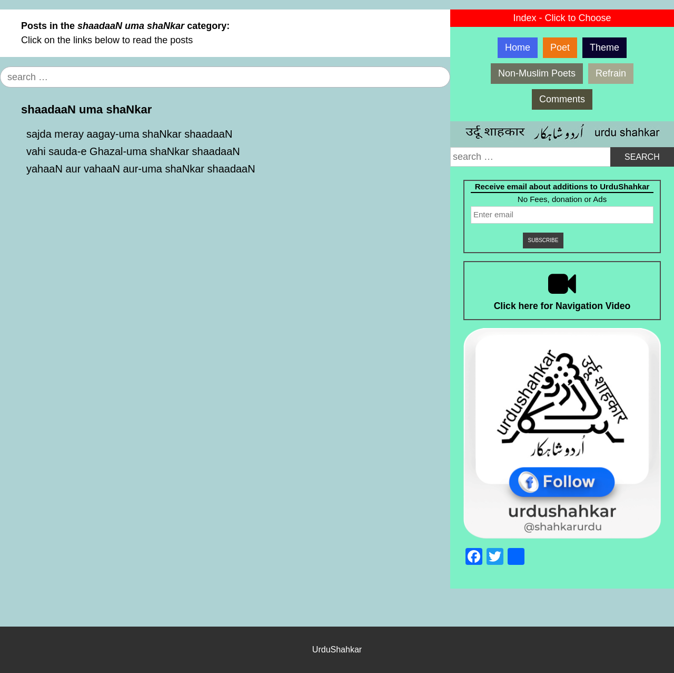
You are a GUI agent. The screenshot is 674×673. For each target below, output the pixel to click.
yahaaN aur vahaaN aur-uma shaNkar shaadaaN (140, 169)
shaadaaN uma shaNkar (86, 109)
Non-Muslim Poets (537, 73)
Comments (562, 99)
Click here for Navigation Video (562, 306)
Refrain (611, 73)
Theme (604, 47)
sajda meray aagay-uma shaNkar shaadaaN (129, 134)
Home (517, 47)
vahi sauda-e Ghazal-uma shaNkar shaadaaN (133, 151)
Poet (560, 47)
